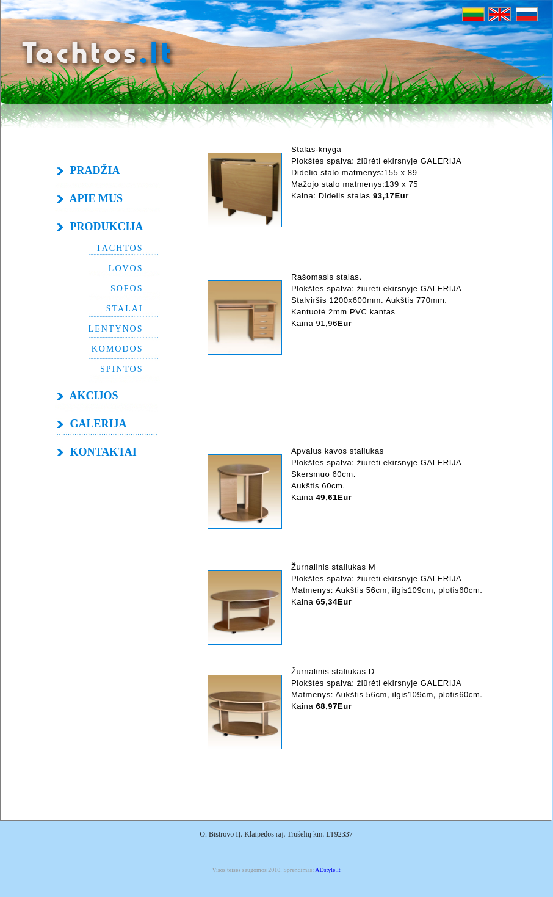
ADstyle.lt (327, 869)
